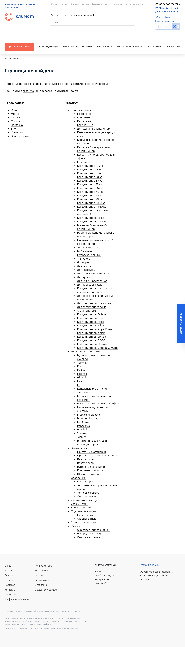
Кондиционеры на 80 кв (92, 221)
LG (78, 385)
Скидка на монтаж (88, 537)
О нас (14, 110)
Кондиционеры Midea (91, 325)
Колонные (83, 162)
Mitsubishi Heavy (87, 418)
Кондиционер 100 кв (90, 165)
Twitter (178, 33)
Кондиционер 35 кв (89, 184)
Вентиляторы (86, 459)
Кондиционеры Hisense (92, 344)
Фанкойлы (84, 258)
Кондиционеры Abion (91, 333)
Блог (14, 128)
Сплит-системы (87, 310)
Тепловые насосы (88, 247)
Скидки (15, 117)
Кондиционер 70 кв (89, 199)
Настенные (84, 113)
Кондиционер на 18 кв (91, 203)
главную (28, 90)
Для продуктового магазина (95, 273)
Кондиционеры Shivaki (92, 336)
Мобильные (84, 251)
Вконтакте (164, 33)
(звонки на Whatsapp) (166, 10)
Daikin (81, 370)
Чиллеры (83, 262)
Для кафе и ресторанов (92, 281)
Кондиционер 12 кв (89, 169)
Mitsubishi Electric (88, 414)
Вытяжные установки (91, 466)
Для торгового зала (89, 284)
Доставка (17, 125)
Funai (80, 366)
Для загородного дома (91, 307)
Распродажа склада (89, 533)
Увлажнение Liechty (84, 500)
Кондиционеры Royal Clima (94, 329)
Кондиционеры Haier (90, 321)
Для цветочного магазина (94, 303)
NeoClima (83, 422)
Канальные (84, 117)
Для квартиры (86, 269)
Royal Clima (84, 429)
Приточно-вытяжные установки (97, 455)
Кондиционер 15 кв (89, 173)
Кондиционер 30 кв (89, 180)
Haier (80, 381)
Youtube (157, 33)
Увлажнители (79, 503)
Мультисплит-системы (85, 351)
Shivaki (81, 433)
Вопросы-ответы (22, 136)
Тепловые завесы (88, 492)
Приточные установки (91, 451)
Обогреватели (86, 496)
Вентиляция (79, 448)
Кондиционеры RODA (91, 340)
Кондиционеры (81, 110)
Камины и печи (81, 507)
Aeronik (82, 362)
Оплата (15, 121)
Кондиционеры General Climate (97, 347)
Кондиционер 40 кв (90, 191)
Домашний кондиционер (93, 128)
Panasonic (83, 425)
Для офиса (84, 266)
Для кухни (83, 277)
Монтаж (16, 113)
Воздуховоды (85, 463)
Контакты (17, 132)
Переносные (85, 515)
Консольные (85, 125)
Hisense (82, 373)
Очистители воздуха (84, 522)
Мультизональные (89, 255)
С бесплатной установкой (93, 529)
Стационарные (86, 518)
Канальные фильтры (90, 470)
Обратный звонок (164, 21)
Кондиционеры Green (91, 318)
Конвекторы (85, 481)
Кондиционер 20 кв (89, 177)
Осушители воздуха (84, 511)
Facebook (171, 33)
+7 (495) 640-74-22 (105, 565)
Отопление (78, 477)
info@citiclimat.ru (164, 17)
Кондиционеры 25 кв (90, 217)
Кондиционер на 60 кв (91, 206)
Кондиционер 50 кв (89, 195)
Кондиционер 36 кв (89, 188)
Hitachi (81, 377)
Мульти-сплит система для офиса (98, 403)
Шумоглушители (88, 474)
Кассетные (84, 121)
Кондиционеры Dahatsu (92, 314)
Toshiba (81, 437)
